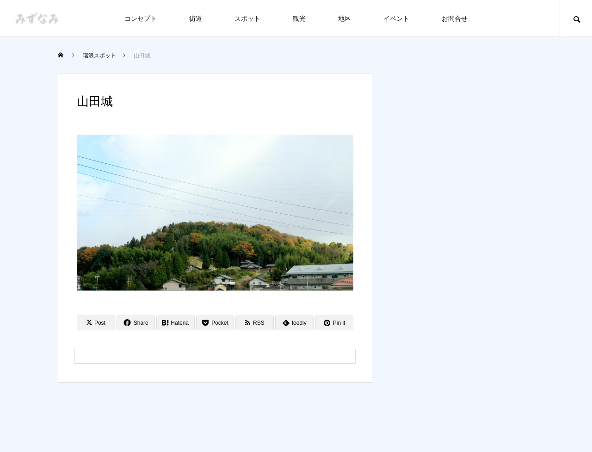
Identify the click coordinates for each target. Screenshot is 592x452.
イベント (396, 18)
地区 (344, 18)
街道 (195, 18)
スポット (247, 18)
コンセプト (140, 18)
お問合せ (455, 18)
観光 (299, 18)
